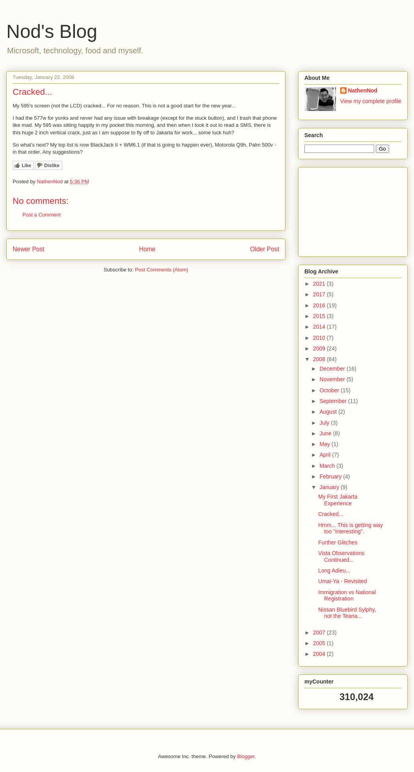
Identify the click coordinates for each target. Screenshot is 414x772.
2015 (320, 316)
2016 (320, 305)
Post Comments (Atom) (161, 270)
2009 (320, 348)
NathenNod (363, 90)
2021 (320, 284)
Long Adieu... (334, 570)
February (331, 476)
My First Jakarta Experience (338, 500)
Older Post (264, 249)
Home (147, 249)
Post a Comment (41, 215)
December (332, 368)
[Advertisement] (343, 209)
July (325, 423)
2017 (320, 294)
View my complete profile (370, 101)
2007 (320, 632)
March (327, 466)
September (333, 401)
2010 (320, 338)
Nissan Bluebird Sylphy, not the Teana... (347, 612)
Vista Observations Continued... (341, 556)
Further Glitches (338, 542)
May (325, 444)
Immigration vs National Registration (347, 595)
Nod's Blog (51, 31)
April (325, 455)
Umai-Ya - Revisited (342, 581)
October (330, 390)
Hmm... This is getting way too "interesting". (350, 528)
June (326, 433)
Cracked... (330, 514)
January (330, 487)
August (328, 412)
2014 (320, 327)
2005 (320, 643)
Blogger (245, 756)
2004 (320, 654)
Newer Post (29, 249)
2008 (320, 359)
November (332, 379)
